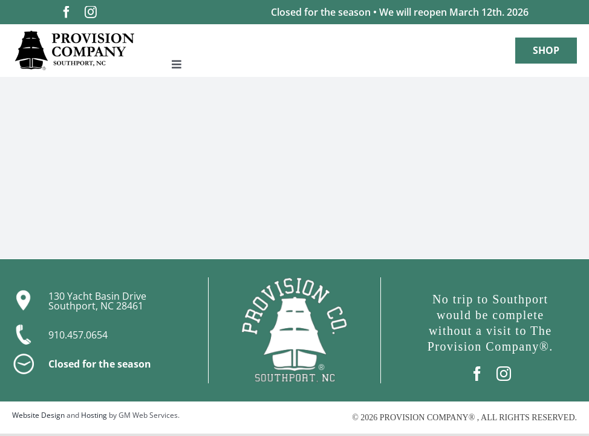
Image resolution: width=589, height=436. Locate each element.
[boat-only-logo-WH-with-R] (294, 282)
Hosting (94, 415)
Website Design (38, 415)
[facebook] (66, 12)
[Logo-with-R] (74, 35)
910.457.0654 (78, 335)
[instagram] (91, 12)
